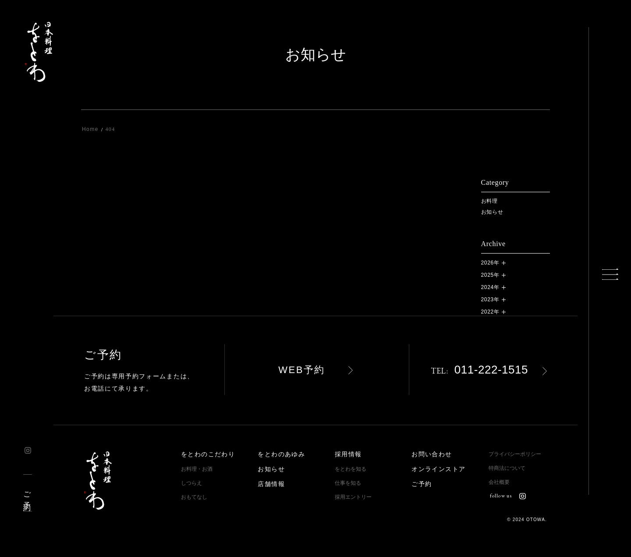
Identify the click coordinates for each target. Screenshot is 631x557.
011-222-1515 (479, 369)
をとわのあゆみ (281, 454)
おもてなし (194, 497)
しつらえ (191, 483)
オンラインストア (438, 469)
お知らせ (492, 212)
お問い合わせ (431, 454)
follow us (508, 495)
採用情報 (348, 454)
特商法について (507, 468)
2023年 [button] (490, 299)
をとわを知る (350, 469)
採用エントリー (353, 497)
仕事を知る (348, 483)
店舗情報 (271, 484)
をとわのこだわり (208, 454)
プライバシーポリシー (515, 454)
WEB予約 (301, 369)
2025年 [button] (490, 275)
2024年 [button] (490, 287)
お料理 (489, 201)
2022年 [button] (490, 312)
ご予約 (27, 492)
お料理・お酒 (197, 469)
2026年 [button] (490, 263)
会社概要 (499, 482)
